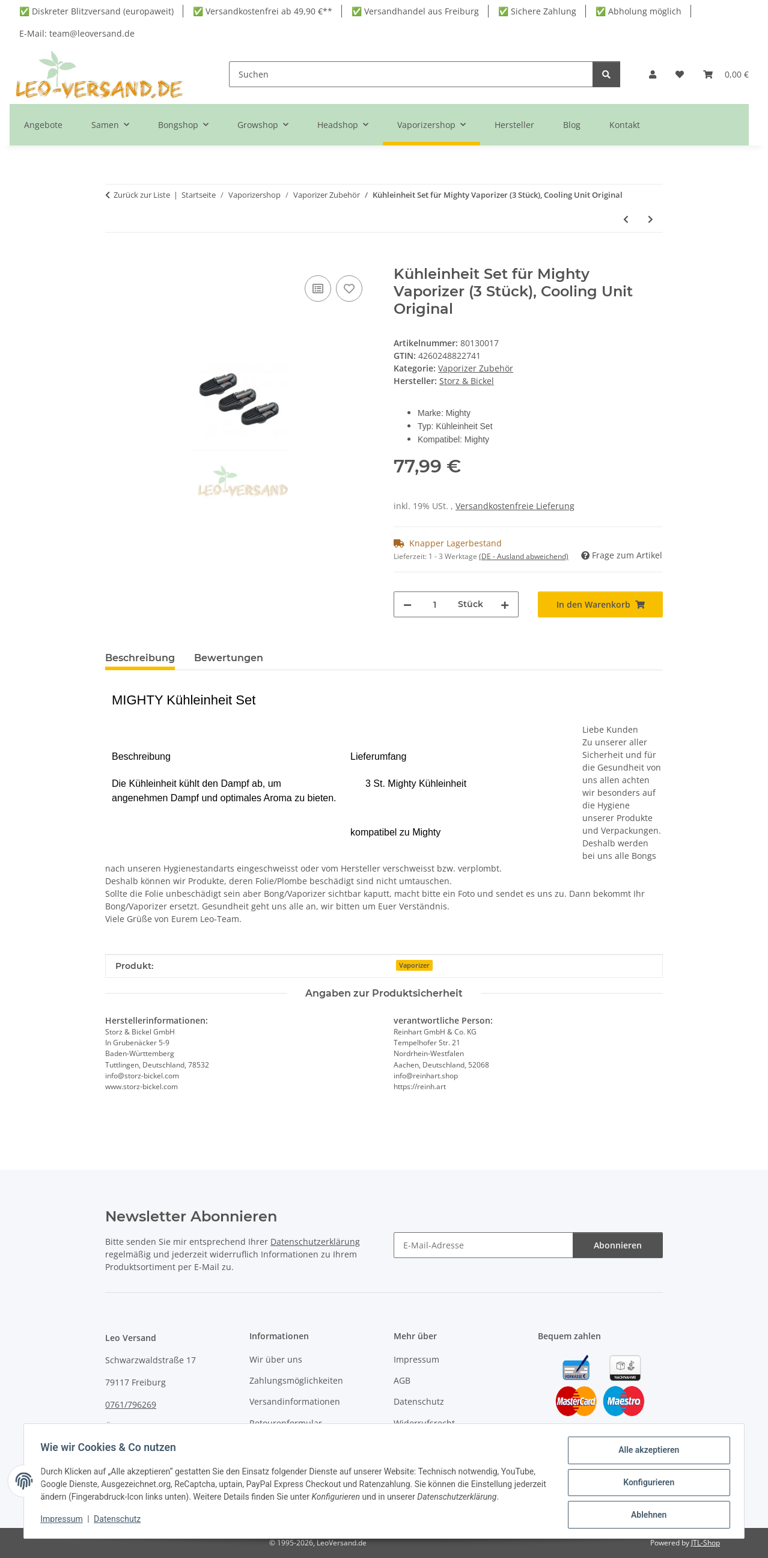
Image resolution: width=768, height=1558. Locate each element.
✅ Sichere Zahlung (537, 11)
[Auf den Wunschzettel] (349, 288)
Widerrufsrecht (424, 1423)
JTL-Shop (705, 1543)
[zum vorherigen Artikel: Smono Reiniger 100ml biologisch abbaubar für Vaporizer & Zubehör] (626, 219)
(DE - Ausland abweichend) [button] (523, 556)
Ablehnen (645, 1515)
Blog (572, 124)
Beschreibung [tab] (140, 658)
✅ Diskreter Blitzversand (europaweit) (96, 11)
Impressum (64, 1521)
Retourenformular (285, 1423)
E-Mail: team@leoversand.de (77, 33)
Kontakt (624, 124)
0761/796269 (130, 1404)
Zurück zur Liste (142, 194)
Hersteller (514, 124)
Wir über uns (275, 1359)
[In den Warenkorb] (114, 259)
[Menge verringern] (407, 604)
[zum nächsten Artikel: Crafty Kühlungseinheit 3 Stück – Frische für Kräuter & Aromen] (650, 219)
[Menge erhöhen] (505, 604)
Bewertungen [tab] (228, 658)
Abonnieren (618, 1245)
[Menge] (435, 604)
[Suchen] (411, 74)
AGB (402, 1380)
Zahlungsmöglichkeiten (296, 1380)
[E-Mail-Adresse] (483, 1245)
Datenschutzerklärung (315, 1241)
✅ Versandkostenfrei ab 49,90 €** (262, 11)
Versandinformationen (294, 1401)
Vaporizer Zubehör (475, 368)
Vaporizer (414, 965)
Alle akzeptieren (645, 1453)
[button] (652, 74)
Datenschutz (120, 1521)
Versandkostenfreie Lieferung (515, 506)
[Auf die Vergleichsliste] (318, 288)
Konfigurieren (645, 1484)
